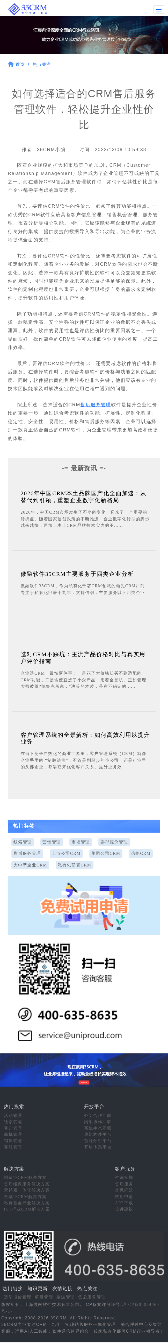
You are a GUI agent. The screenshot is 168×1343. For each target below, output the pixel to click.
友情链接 (62, 1288)
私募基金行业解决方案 (27, 1202)
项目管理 (44, 1296)
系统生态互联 (98, 1127)
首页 (20, 64)
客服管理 (13, 1146)
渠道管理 (65, 1296)
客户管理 (13, 1127)
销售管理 (13, 1140)
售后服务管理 (95, 404)
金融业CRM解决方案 (25, 1196)
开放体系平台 (98, 1146)
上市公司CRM (66, 853)
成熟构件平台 (98, 1134)
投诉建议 (124, 1209)
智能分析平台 (98, 1140)
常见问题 (124, 1189)
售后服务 (124, 1183)
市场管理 (80, 841)
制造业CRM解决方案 (25, 1177)
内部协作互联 (98, 1121)
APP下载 (124, 1202)
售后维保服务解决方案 (27, 1183)
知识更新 (37, 1288)
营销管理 (51, 841)
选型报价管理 (114, 841)
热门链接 (13, 1288)
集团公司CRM (105, 853)
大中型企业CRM (30, 864)
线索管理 (22, 841)
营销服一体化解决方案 (27, 1189)
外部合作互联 (98, 1115)
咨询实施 (124, 1177)
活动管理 (13, 1115)
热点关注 (42, 64)
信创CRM (141, 853)
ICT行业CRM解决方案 (27, 1209)
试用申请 (124, 1196)
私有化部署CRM (74, 864)
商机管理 (13, 1134)
